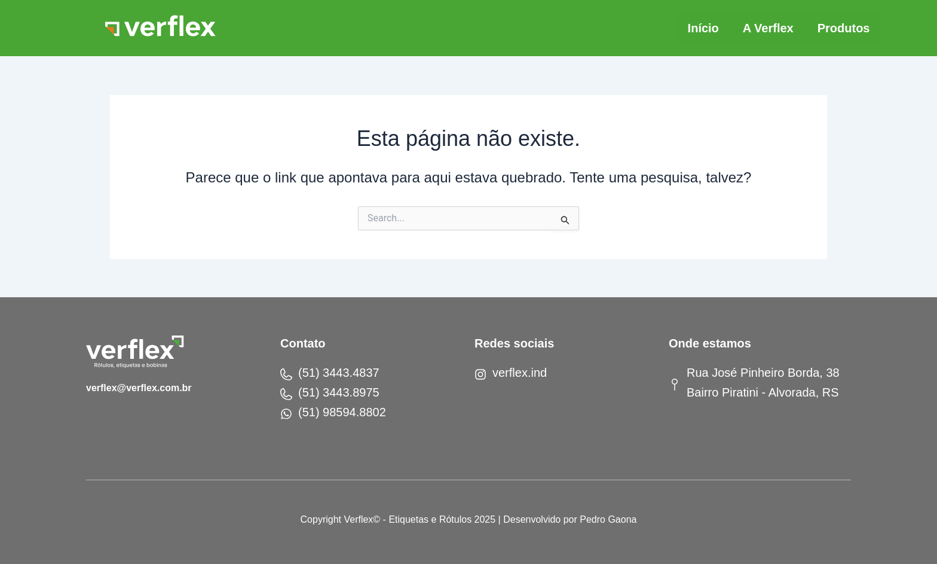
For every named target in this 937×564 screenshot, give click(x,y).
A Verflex (768, 28)
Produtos (844, 28)
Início (703, 28)
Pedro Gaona (608, 519)
